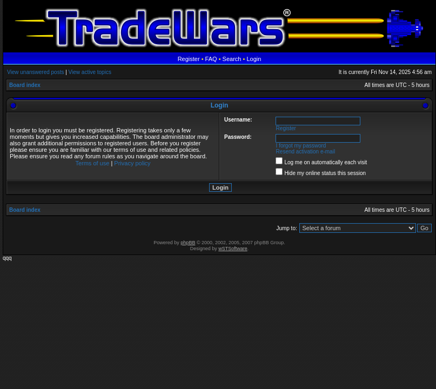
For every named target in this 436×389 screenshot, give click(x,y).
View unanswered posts (35, 72)
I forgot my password (301, 146)
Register (189, 59)
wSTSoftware (232, 248)
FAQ (211, 59)
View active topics (90, 72)
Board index (25, 85)
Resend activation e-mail (306, 152)
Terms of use (92, 163)
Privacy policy (132, 163)
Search (232, 59)
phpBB (187, 242)
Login (253, 59)
